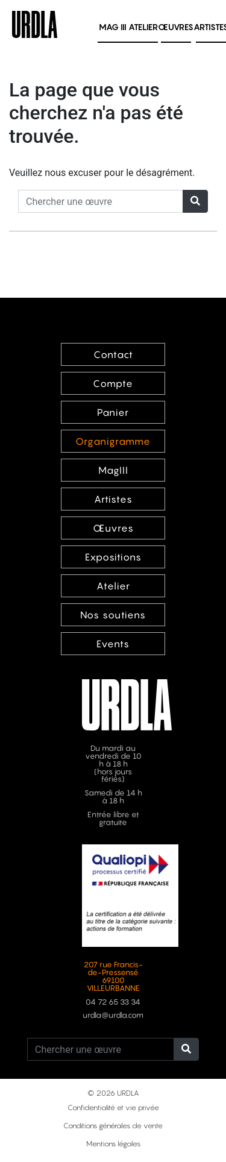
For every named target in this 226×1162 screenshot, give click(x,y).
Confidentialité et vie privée (113, 1107)
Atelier (143, 27)
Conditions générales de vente (113, 1125)
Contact (113, 354)
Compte (113, 383)
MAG (113, 27)
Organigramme (113, 441)
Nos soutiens (113, 615)
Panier (113, 412)
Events (113, 644)
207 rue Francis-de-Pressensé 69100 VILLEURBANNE (113, 976)
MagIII (113, 470)
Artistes (113, 499)
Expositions (113, 557)
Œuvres (175, 27)
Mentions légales (113, 1143)
